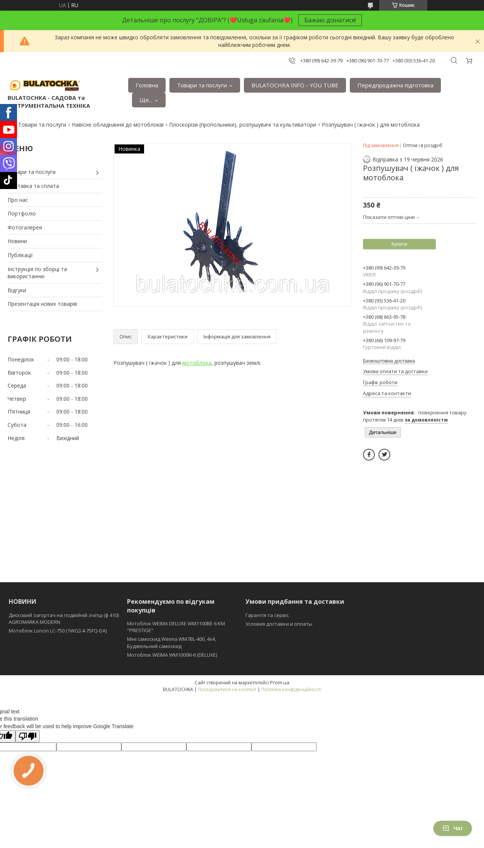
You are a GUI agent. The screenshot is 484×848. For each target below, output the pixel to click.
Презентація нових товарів (42, 303)
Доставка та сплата (33, 185)
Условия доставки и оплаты (278, 623)
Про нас (18, 199)
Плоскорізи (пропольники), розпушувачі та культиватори (242, 124)
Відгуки (17, 290)
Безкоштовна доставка (389, 361)
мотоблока (196, 362)
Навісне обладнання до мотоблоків (118, 124)
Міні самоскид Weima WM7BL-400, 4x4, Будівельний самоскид (171, 642)
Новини (17, 241)
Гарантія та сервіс (267, 615)
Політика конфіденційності (291, 689)
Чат (452, 828)
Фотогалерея (25, 227)
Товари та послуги (202, 85)
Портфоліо (22, 213)
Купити (399, 244)
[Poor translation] (28, 736)
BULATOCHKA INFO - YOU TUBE (294, 85)
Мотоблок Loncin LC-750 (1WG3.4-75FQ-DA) (58, 630)
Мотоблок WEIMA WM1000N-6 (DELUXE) (172, 654)
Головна (147, 85)
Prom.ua (279, 682)
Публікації (20, 255)
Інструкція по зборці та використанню (37, 272)
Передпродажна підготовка (395, 85)
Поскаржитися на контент (227, 689)
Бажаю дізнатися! (330, 20)
